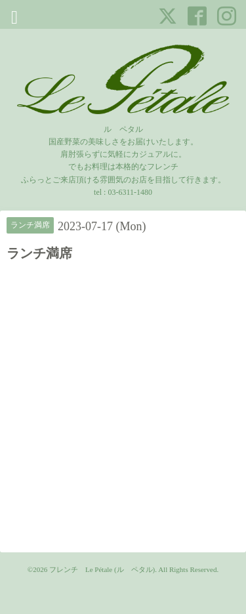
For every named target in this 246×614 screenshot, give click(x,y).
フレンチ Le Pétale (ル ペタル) (102, 569)
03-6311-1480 (130, 192)
